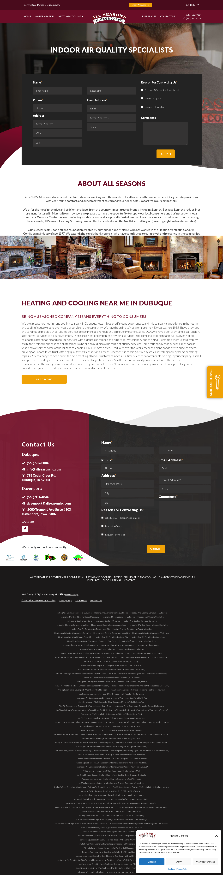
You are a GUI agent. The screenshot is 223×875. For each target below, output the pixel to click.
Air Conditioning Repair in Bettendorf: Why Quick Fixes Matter (81, 750)
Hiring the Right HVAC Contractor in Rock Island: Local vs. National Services (111, 795)
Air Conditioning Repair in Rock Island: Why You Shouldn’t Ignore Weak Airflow (111, 835)
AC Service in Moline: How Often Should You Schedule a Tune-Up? (111, 771)
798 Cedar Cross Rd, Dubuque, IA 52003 (39, 477)
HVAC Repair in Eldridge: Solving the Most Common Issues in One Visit (111, 827)
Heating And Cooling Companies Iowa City (111, 633)
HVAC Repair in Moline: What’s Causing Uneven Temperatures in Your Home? (111, 754)
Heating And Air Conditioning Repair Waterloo (132, 629)
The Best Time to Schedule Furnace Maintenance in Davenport (81, 686)
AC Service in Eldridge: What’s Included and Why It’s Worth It (81, 823)
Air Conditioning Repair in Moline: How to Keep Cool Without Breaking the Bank (111, 775)
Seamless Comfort (107, 641)
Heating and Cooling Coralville (150, 617)
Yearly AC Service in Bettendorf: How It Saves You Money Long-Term (84, 742)
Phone (38, 100)
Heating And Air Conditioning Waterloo (147, 637)
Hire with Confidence (127, 641)
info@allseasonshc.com (42, 469)
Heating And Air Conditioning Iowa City (111, 637)
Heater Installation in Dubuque (131, 649)
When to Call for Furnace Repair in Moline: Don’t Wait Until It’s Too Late (111, 791)
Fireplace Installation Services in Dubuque (144, 653)
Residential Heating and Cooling (135, 577)
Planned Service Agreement (175, 577)
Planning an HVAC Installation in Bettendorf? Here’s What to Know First (111, 714)
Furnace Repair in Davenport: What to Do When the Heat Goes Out (139, 686)
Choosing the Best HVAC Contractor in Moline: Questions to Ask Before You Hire (111, 763)
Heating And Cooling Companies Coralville (72, 633)
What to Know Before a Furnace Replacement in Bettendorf (142, 742)
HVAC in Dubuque (159, 657)
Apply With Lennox (141, 5)
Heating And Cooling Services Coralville (140, 621)
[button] (216, 835)
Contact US (167, 16)
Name (57, 88)
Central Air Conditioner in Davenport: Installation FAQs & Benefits (111, 677)
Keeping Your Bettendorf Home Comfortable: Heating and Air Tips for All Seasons (111, 746)
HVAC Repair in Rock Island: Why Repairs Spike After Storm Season (111, 831)
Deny (179, 861)
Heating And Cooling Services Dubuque (118, 617)
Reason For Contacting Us (122, 510)
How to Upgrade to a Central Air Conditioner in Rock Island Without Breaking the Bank (111, 856)
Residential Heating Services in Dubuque (80, 645)
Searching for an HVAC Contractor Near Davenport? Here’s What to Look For (111, 702)
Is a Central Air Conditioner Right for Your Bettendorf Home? (143, 722)
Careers (190, 5)
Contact (130, 580)
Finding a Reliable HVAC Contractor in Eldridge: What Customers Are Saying (111, 815)
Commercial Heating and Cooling (90, 577)
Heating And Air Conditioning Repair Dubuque (78, 617)
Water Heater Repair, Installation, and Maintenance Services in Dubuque (92, 653)
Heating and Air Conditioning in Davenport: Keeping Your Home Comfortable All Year (111, 698)
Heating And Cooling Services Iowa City (72, 625)
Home (27, 16)
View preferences (205, 861)
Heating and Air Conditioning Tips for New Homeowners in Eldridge (85, 860)
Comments (168, 497)
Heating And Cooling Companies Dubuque (149, 613)
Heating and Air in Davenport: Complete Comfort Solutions (138, 706)
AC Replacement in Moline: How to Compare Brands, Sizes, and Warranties (111, 783)
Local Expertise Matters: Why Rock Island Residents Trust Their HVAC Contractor (111, 868)
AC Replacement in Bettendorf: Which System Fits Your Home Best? (83, 734)
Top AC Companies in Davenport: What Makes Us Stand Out (84, 706)
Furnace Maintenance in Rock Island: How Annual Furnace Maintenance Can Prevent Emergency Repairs (111, 803)
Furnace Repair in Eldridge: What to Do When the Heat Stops (141, 807)
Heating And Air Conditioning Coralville (75, 637)
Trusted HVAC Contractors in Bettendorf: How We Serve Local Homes (84, 722)
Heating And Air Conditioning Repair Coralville (148, 625)
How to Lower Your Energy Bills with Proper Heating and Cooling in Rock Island (111, 844)
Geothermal (58, 577)
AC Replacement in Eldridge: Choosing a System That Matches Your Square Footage (111, 819)
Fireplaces (149, 16)
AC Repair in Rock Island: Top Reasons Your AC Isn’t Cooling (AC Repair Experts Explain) (111, 799)
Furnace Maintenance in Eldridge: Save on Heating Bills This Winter (139, 823)
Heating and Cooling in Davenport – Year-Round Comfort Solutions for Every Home (111, 681)
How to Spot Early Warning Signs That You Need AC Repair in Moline (139, 750)
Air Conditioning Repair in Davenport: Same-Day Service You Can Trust (86, 673)
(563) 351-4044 (192, 18)
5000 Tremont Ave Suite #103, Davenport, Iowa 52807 (48, 511)
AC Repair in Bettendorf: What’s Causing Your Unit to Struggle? (141, 710)
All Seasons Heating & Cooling (125, 661)
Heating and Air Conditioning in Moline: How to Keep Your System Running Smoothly (111, 872)
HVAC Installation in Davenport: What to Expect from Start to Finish (83, 710)
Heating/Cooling (69, 16)
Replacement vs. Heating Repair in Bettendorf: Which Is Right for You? (111, 738)
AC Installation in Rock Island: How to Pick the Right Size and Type (111, 848)
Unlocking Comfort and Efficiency (81, 641)
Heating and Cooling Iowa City (78, 621)
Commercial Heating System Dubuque (117, 645)
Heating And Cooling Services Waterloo (108, 625)
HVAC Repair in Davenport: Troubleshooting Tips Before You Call (137, 690)
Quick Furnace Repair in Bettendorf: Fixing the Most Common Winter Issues (111, 718)
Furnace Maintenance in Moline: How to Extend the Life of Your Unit (111, 779)
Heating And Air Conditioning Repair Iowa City (90, 629)
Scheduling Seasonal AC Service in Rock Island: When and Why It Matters (111, 840)
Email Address (97, 100)
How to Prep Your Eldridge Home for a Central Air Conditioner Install (111, 811)
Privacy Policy (182, 869)
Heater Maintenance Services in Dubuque (97, 649)
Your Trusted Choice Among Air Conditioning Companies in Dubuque (119, 657)
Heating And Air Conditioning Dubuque (111, 613)
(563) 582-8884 (192, 14)
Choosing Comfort (147, 641)
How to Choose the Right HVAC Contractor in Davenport (143, 673)
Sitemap (117, 580)
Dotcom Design (71, 594)
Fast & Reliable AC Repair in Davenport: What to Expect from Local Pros (111, 665)
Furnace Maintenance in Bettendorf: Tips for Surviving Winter (142, 734)
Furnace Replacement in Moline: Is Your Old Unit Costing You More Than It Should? (111, 758)
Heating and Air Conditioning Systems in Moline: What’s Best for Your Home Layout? (111, 767)
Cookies (171, 869)
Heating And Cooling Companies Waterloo (150, 633)
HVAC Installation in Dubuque (97, 661)
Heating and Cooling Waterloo (107, 621)
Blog (106, 580)
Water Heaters (44, 16)
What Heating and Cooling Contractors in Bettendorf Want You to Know (111, 730)
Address (39, 115)
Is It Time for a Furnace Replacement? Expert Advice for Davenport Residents (111, 669)
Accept (152, 861)
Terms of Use (96, 600)
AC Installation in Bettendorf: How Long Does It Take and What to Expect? (111, 726)
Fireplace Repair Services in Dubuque (71, 657)
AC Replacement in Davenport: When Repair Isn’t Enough (82, 690)
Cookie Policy (81, 600)
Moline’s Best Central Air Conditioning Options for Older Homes (82, 787)
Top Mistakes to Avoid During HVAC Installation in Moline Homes (140, 787)
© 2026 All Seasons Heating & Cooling (39, 600)
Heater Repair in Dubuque (148, 645)
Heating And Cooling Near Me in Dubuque (74, 613)
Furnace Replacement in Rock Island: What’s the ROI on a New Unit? (111, 852)
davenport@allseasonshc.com (47, 503)
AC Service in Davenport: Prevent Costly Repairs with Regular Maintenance (111, 694)
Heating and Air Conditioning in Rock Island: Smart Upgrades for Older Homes (111, 864)
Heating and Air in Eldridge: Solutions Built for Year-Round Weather (84, 807)
